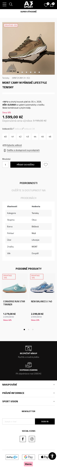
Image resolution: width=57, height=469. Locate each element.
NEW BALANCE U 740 (41, 301)
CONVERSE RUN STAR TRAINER (14, 303)
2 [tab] (22, 72)
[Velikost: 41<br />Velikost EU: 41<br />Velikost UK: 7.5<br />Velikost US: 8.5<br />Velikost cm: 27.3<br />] (13, 137)
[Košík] (52, 5)
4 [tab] (30, 72)
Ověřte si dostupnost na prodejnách (23, 150)
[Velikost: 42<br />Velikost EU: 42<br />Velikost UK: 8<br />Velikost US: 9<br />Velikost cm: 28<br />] (20, 137)
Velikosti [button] (18, 128)
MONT (34, 246)
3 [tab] (26, 72)
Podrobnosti (28, 183)
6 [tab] (39, 72)
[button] (46, 165)
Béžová (35, 226)
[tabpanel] (28, 48)
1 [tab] (18, 72)
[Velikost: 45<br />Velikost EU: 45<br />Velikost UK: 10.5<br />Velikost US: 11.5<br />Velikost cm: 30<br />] (42, 137)
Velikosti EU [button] (7, 128)
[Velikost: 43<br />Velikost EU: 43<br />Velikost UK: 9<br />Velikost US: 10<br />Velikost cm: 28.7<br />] (28, 137)
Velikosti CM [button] (29, 128)
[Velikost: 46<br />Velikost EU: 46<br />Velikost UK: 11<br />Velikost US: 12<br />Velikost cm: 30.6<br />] (50, 137)
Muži (34, 233)
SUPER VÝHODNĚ (28, 11)
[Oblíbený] (46, 4)
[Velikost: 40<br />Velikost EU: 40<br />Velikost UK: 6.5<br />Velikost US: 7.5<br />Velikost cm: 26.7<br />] (5, 137)
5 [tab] (35, 72)
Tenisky (5, 77)
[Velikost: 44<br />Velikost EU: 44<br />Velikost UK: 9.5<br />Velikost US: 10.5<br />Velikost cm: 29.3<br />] (35, 137)
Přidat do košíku (25, 164)
